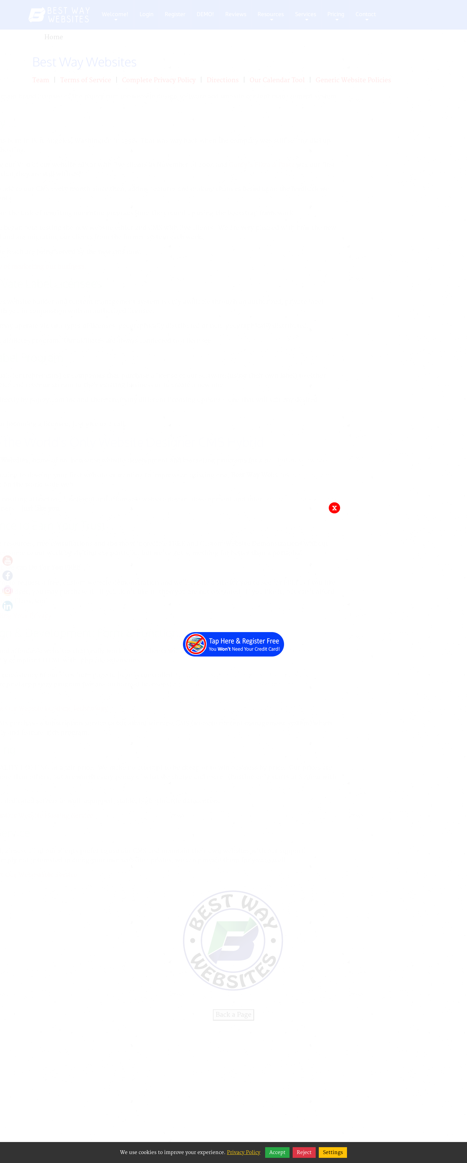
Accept (277, 1152)
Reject (304, 1152)
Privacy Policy (243, 1152)
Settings (333, 1152)
